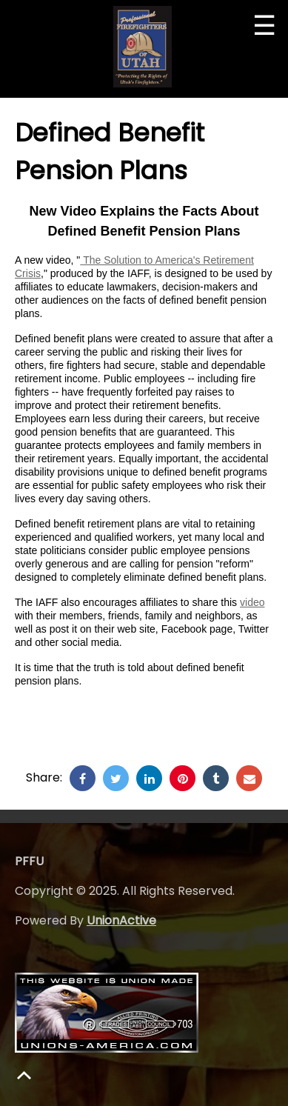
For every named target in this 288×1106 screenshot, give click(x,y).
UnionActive (121, 920)
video (252, 602)
